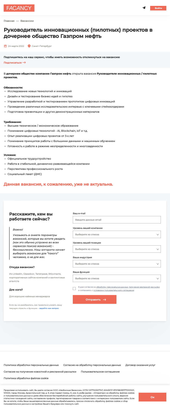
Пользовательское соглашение (25, 378)
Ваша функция (81, 272)
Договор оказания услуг (20, 371)
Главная (9, 21)
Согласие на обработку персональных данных (98, 365)
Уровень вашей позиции (87, 242)
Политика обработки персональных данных (33, 365)
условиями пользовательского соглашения (114, 290)
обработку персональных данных (112, 287)
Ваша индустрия (82, 257)
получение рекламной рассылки (144, 287)
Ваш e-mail (79, 213)
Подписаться (15, 62)
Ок (152, 397)
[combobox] (117, 219)
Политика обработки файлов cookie (75, 378)
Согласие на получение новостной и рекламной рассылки (81, 371)
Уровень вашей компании (88, 228)
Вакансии (27, 21)
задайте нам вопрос (49, 308)
